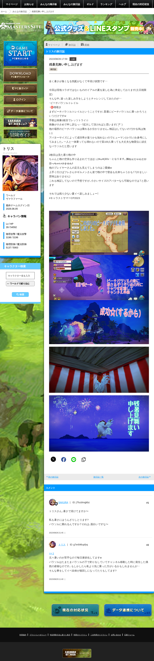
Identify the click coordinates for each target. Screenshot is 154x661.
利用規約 (22, 634)
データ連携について (20, 111)
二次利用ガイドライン (99, 634)
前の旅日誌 (53, 476)
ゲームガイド (20, 133)
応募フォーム (129, 634)
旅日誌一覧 (98, 476)
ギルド (90, 4)
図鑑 (87, 44)
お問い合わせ (116, 634)
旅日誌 (72, 44)
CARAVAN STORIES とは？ (20, 122)
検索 (21, 294)
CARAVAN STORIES (77, 653)
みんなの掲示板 (48, 4)
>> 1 (51, 553)
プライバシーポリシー (38, 634)
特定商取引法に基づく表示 (60, 634)
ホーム (4, 11)
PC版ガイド (20, 88)
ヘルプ (122, 4)
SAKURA (63, 502)
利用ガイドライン (80, 634)
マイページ (12, 4)
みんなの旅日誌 (71, 4)
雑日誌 (53, 69)
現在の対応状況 (141, 4)
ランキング (106, 4)
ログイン (20, 99)
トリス (61, 544)
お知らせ (29, 4)
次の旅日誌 (144, 476)
